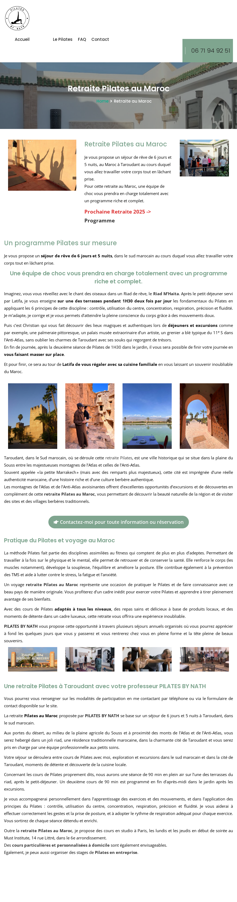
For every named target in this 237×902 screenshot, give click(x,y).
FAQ (82, 39)
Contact (100, 39)
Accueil (22, 39)
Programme (99, 220)
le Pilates (63, 39)
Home (102, 101)
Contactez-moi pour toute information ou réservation (119, 522)
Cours (41, 39)
